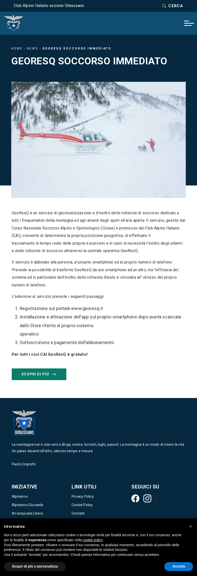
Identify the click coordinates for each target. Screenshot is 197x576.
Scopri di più (39, 374)
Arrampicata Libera (27, 513)
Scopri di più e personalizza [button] (35, 566)
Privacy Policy (83, 496)
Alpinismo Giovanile (27, 505)
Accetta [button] (178, 566)
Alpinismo (20, 496)
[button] (191, 526)
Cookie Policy (82, 505)
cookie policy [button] (92, 540)
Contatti (78, 513)
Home (17, 48)
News (32, 48)
